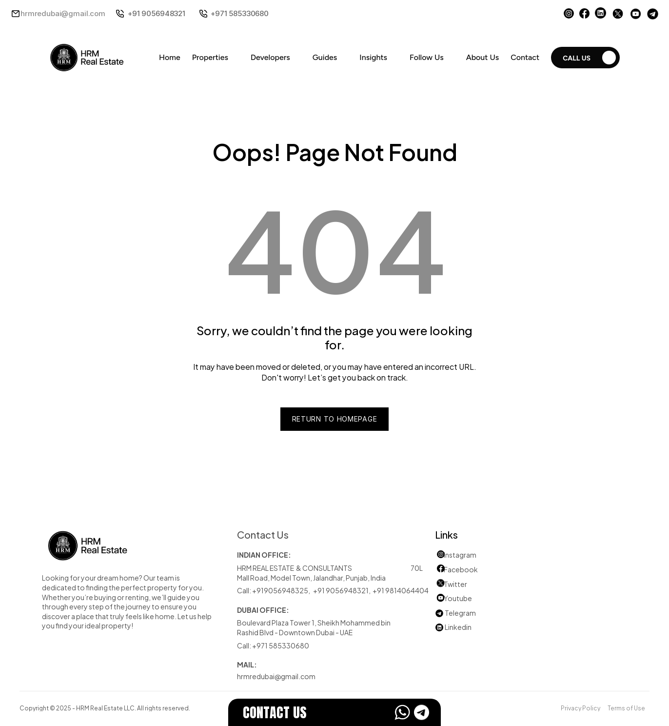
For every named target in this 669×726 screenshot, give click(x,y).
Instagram (460, 554)
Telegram (460, 612)
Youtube (453, 598)
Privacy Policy (580, 707)
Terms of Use (626, 707)
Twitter (455, 583)
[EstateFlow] (334, 712)
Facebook (461, 569)
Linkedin (453, 626)
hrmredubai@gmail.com (62, 13)
